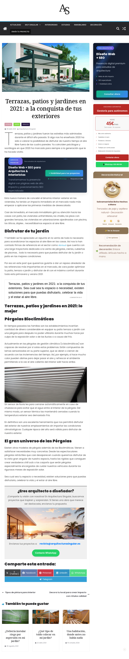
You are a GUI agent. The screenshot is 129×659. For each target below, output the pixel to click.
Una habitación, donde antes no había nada (76, 634)
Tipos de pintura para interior (19, 592)
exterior (8, 124)
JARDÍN (17, 124)
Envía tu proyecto (20, 31)
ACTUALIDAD (15, 25)
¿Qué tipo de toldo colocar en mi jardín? (45, 634)
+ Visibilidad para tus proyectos (64, 173)
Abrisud (62, 245)
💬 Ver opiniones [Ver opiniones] (112, 238)
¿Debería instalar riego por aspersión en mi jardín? (15, 636)
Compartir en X (76, 297)
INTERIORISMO (51, 25)
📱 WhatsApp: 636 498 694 (112, 164)
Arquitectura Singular (27, 129)
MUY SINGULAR (31, 25)
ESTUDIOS (66, 25)
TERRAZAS (25, 124)
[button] (39, 25)
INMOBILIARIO (80, 25)
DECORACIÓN (96, 25)
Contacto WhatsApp (45, 553)
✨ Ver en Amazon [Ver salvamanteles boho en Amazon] (112, 231)
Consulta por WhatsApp (57, 179)
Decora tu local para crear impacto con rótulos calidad (69, 594)
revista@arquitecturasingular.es (60, 543)
